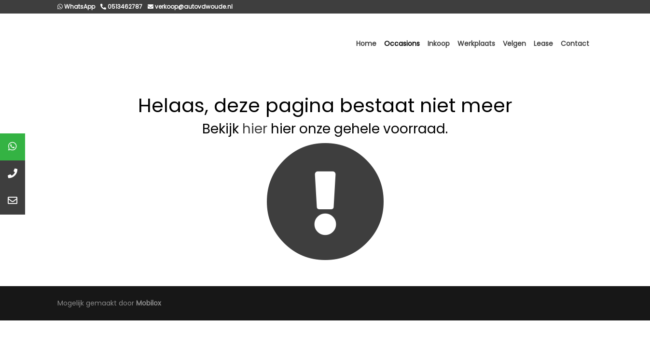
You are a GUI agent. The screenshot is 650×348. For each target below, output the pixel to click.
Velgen (514, 43)
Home (366, 43)
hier (254, 128)
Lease (543, 43)
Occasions (402, 43)
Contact (575, 43)
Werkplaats (476, 43)
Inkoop (439, 43)
